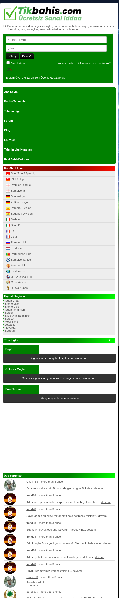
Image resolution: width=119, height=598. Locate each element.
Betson (9, 312)
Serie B (13, 225)
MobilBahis (12, 321)
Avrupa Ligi (15, 265)
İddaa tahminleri (15, 309)
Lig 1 (11, 231)
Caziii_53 (32, 481)
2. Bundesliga (17, 202)
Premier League (18, 185)
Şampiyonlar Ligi (19, 260)
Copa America (17, 282)
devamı (99, 488)
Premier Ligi (16, 242)
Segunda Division (19, 214)
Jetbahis (10, 324)
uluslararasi (15, 271)
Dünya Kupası (17, 288)
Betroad (10, 330)
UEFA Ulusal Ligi (19, 276)
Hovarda (10, 327)
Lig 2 (11, 237)
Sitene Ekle (12, 306)
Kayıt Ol (27, 56)
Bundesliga (15, 196)
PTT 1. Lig (15, 179)
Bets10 (9, 318)
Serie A (13, 219)
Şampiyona (15, 191)
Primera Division (18, 208)
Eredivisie (14, 248)
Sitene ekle (12, 303)
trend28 (31, 495)
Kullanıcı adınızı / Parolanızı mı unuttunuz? (84, 63)
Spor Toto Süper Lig (21, 173)
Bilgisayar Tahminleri (17, 315)
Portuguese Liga (18, 254)
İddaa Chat (12, 300)
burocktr (31, 591)
